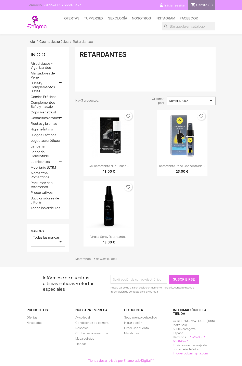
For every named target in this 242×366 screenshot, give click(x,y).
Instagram (165, 18)
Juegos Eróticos (43, 135)
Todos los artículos (45, 208)
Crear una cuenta (136, 328)
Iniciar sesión (133, 323)
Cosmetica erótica (45, 118)
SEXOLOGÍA (117, 18)
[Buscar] (188, 26)
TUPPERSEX (93, 18)
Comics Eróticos (43, 97)
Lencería (37, 146)
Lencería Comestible (40, 154)
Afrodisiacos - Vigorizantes (42, 65)
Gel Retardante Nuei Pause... (109, 166)
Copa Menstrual (43, 112)
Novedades (34, 323)
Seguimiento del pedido (140, 317)
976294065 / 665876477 (62, 5)
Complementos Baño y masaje (43, 104)
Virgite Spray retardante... (108, 237)
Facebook (189, 18)
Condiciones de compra (92, 323)
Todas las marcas (48, 239)
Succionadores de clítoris (45, 200)
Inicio (38, 54)
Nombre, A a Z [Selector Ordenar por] (191, 100)
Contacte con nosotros (91, 333)
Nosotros (141, 18)
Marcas (37, 231)
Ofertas (71, 18)
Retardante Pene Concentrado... (182, 166)
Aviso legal (82, 317)
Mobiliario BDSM (43, 167)
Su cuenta (133, 310)
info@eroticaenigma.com (190, 353)
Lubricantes (40, 162)
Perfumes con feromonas (42, 185)
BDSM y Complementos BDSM (43, 87)
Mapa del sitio (84, 338)
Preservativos (42, 193)
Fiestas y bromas (44, 124)
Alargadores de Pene (43, 75)
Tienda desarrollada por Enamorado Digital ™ (121, 360)
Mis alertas (131, 333)
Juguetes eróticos (45, 141)
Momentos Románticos (40, 175)
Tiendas (81, 344)
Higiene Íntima (42, 129)
